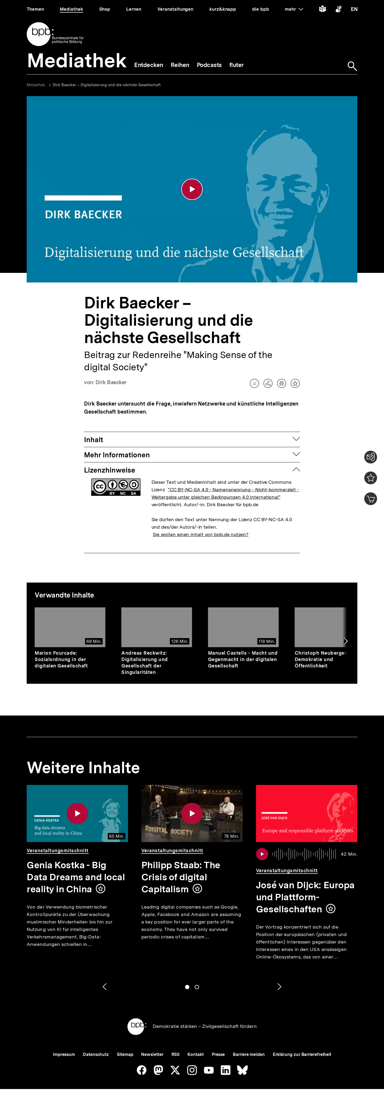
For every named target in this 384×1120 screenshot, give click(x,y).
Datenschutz (96, 1055)
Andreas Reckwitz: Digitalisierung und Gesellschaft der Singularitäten (144, 663)
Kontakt (195, 1055)
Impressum (64, 1055)
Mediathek (36, 85)
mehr (294, 9)
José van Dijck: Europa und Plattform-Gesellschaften (305, 897)
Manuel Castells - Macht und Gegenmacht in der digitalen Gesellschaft (243, 660)
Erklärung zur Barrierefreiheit (302, 1055)
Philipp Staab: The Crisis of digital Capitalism (180, 877)
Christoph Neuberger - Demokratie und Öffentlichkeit (322, 660)
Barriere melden (249, 1055)
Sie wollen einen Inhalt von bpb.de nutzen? (201, 535)
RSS (175, 1055)
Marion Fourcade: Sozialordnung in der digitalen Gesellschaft (61, 660)
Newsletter (152, 1055)
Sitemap (125, 1055)
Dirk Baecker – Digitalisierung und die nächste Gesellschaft (107, 85)
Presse (218, 1055)
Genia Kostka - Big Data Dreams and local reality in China (76, 877)
